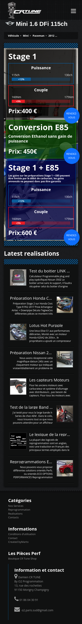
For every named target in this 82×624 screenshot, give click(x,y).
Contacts (13, 517)
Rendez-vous (71, 115)
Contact (12, 538)
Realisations (15, 513)
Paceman (38, 35)
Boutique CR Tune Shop (22, 558)
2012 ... (52, 35)
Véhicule (13, 35)
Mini (26, 35)
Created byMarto (18, 542)
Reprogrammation (19, 509)
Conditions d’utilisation (22, 534)
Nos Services (15, 506)
